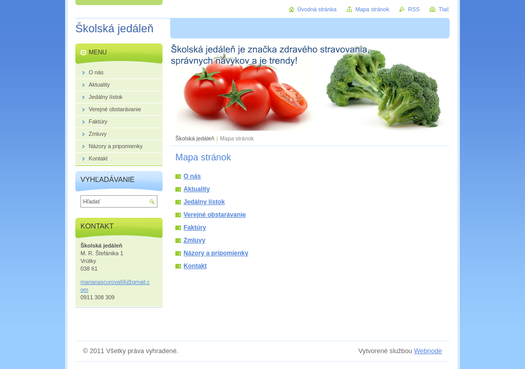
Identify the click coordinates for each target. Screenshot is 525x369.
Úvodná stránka (316, 9)
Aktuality (197, 189)
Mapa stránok (372, 9)
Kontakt (195, 266)
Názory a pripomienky (216, 253)
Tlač (443, 9)
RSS (413, 9)
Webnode (428, 351)
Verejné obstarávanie (215, 214)
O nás (192, 176)
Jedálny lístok (204, 202)
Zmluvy (195, 240)
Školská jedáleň (194, 138)
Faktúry (195, 227)
